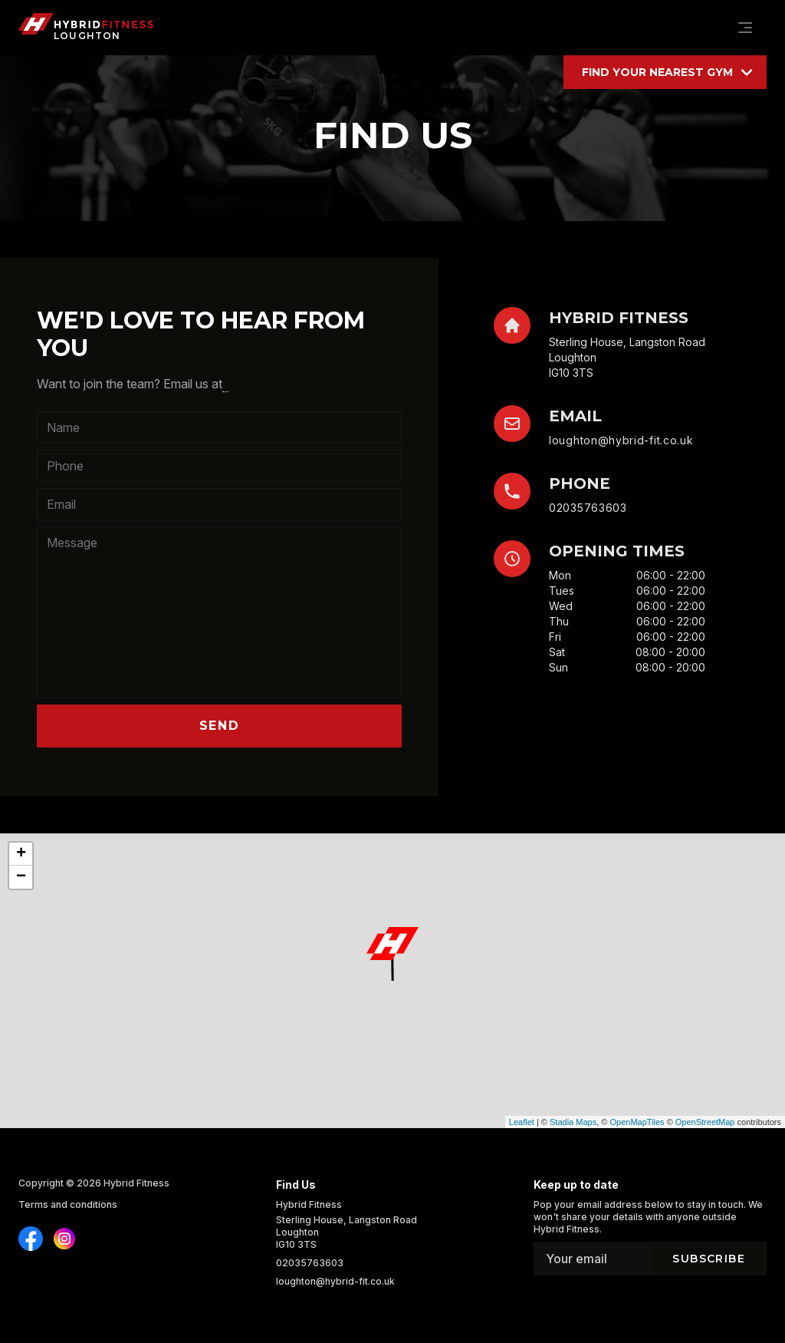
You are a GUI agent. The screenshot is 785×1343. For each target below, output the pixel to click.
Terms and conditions (67, 1204)
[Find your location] (665, 72)
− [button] (21, 877)
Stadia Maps (573, 1122)
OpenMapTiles (636, 1122)
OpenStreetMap (705, 1122)
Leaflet (521, 1122)
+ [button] (21, 854)
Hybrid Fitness (136, 1183)
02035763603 (588, 507)
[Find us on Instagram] (30, 1238)
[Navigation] (745, 27)
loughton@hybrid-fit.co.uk (621, 440)
